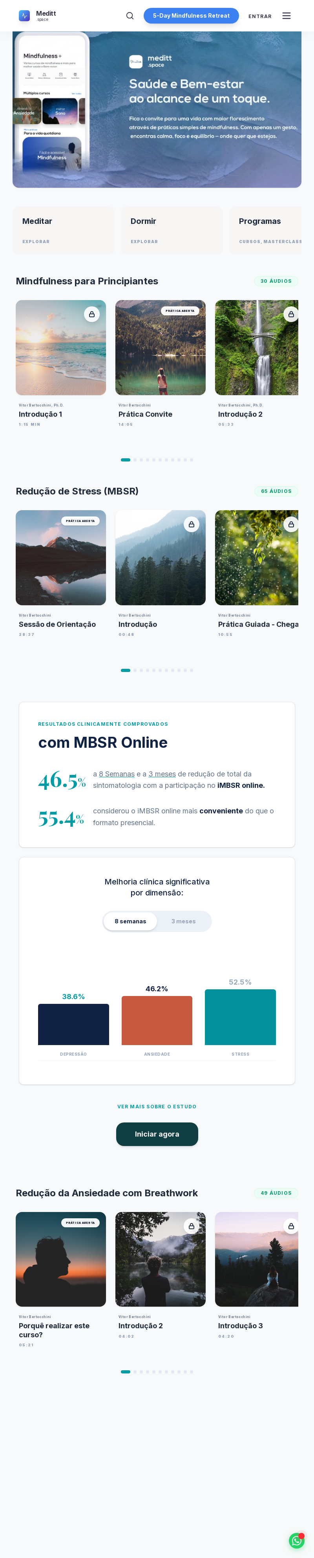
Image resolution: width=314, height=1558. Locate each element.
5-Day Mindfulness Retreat (191, 15)
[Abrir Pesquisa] (129, 15)
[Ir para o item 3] (141, 459)
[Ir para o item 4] (147, 459)
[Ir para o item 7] (166, 459)
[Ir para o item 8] (172, 459)
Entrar (260, 16)
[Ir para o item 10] (185, 459)
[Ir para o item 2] (135, 459)
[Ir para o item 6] (160, 459)
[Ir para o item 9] (179, 459)
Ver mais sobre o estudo (157, 1106)
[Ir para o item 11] (191, 459)
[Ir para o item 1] (125, 459)
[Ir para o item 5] (153, 459)
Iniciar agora (157, 1134)
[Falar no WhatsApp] (297, 1541)
